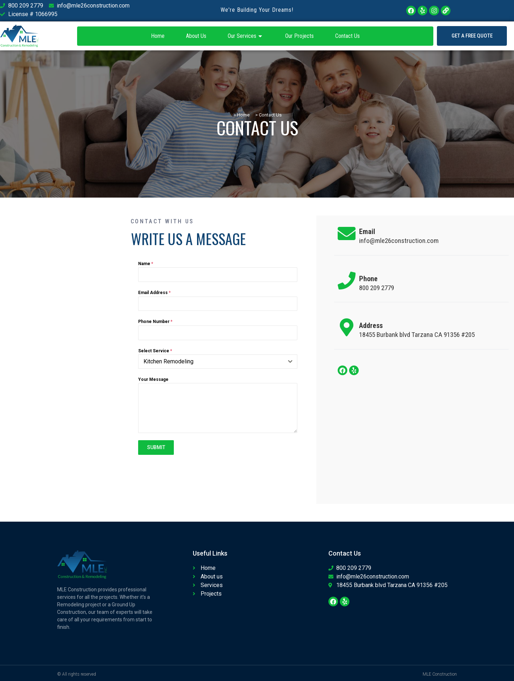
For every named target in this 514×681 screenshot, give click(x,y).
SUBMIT (156, 447)
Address (371, 325)
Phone (368, 278)
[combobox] (217, 361)
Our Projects (299, 36)
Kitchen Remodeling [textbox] (168, 361)
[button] (472, 36)
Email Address (154, 292)
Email (367, 231)
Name (145, 263)
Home (158, 36)
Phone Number (155, 321)
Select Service (155, 350)
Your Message (153, 379)
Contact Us (347, 36)
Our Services (246, 36)
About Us (196, 36)
